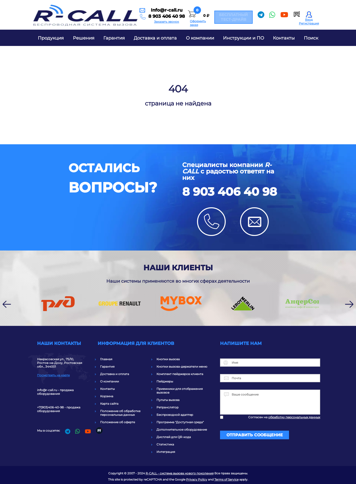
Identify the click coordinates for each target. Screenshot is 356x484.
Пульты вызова (167, 400)
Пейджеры (164, 381)
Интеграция (165, 452)
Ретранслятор (167, 407)
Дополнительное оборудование (181, 429)
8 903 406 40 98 (136, 18)
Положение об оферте (117, 422)
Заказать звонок (136, 23)
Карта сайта (109, 403)
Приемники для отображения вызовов (179, 390)
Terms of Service (226, 479)
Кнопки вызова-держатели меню (181, 366)
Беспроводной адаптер (174, 415)
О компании (200, 38)
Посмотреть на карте (53, 375)
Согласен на (284, 417)
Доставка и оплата (155, 38)
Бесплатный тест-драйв (227, 17)
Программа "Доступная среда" (180, 422)
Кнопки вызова (168, 359)
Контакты (284, 38)
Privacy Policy (196, 479)
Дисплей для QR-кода (173, 437)
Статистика (165, 444)
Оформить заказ (182, 23)
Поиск (311, 38)
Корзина (106, 396)
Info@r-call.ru (136, 11)
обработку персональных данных (294, 417)
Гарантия (114, 38)
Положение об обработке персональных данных (120, 413)
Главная (106, 359)
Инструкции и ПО (243, 38)
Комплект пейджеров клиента (179, 374)
